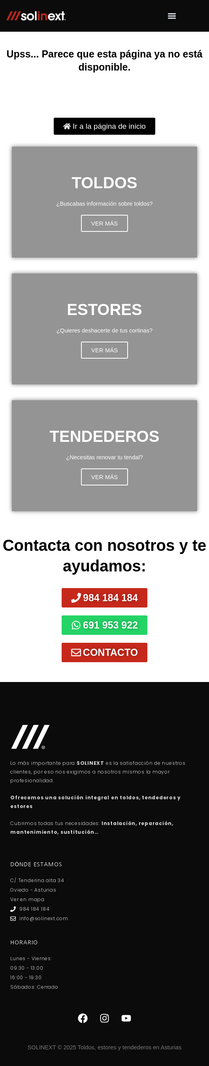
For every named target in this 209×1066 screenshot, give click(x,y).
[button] (172, 16)
